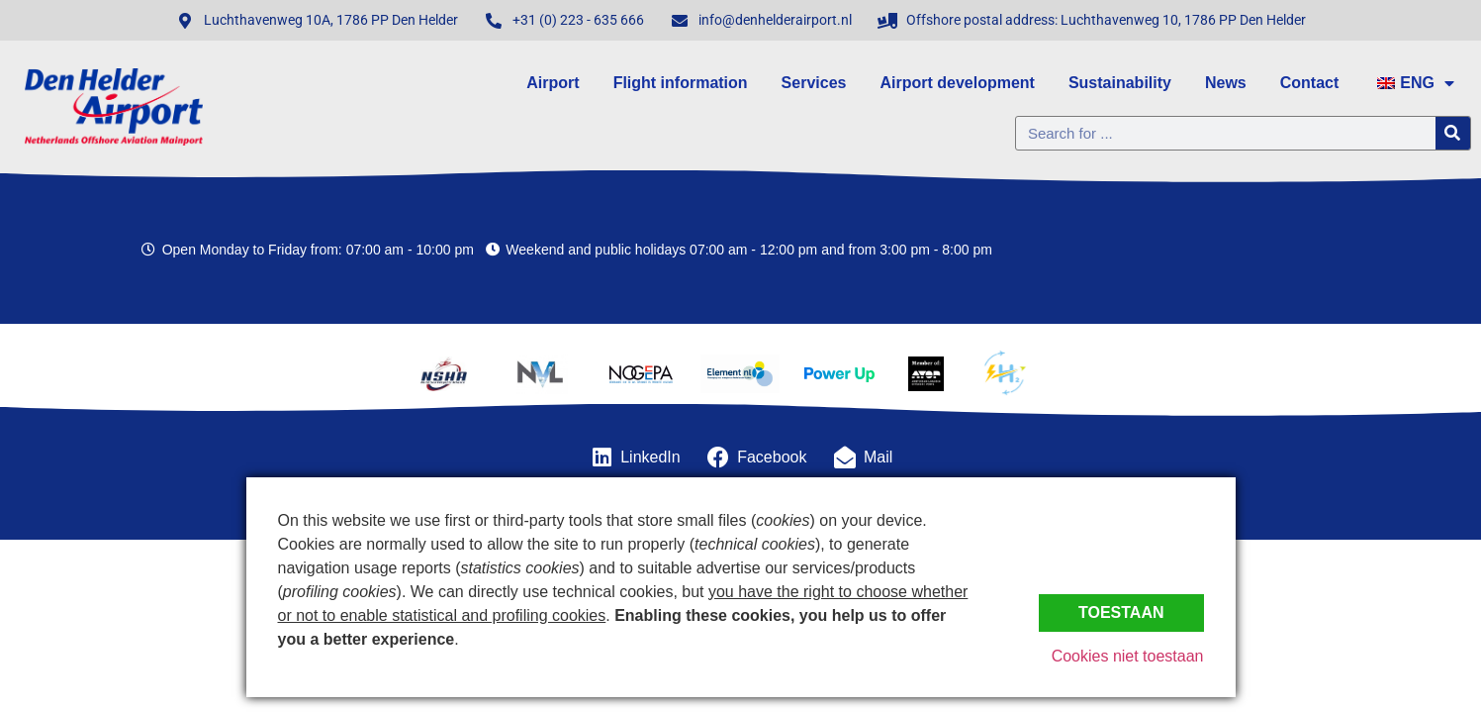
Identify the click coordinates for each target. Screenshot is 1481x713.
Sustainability (1119, 82)
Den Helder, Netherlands (1306, 249)
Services (814, 82)
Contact (1310, 82)
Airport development (956, 82)
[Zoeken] (1452, 133)
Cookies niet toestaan (1128, 656)
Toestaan (1121, 612)
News (1226, 82)
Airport (552, 82)
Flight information (680, 82)
